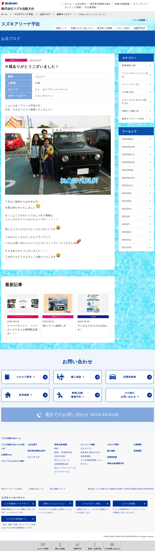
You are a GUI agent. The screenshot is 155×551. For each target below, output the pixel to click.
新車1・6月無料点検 (63, 452)
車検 (56, 448)
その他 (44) (128, 92)
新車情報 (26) (129, 65)
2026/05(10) (128, 147)
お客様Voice (6, 455)
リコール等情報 (128, 504)
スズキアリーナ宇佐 (23, 14)
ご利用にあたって (36, 489)
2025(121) (127, 185)
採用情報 (137, 451)
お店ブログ (45, 14)
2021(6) (126, 216)
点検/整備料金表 (61, 464)
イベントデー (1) (130, 84)
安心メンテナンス (62, 460)
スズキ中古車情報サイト (16, 519)
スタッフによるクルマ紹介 (12, 461)
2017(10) (126, 247)
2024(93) (126, 193)
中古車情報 (90, 7)
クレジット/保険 (73, 7)
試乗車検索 (112, 457)
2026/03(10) (128, 162)
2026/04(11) (128, 154)
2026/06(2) (127, 139)
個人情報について (58, 489)
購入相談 (111, 451)
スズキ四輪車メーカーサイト (16, 504)
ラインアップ (139, 4)
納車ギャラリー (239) (133, 118)
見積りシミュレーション (54, 504)
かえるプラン (86, 448)
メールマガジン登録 (91, 504)
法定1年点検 (59, 456)
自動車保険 (85, 456)
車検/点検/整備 (122, 4)
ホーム (68, 4)
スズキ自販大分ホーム (11, 438)
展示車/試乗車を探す (100, 4)
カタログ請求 (113, 444)
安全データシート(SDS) (11, 489)
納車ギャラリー (64, 14)
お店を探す (80, 4)
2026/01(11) (128, 178)
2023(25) (126, 201)
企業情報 (137, 444)
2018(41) (126, 240)
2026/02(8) (127, 170)
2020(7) (126, 224)
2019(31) (126, 232)
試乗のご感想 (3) (130, 111)
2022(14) (126, 209)
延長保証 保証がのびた (91, 452)
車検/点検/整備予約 (115, 463)
